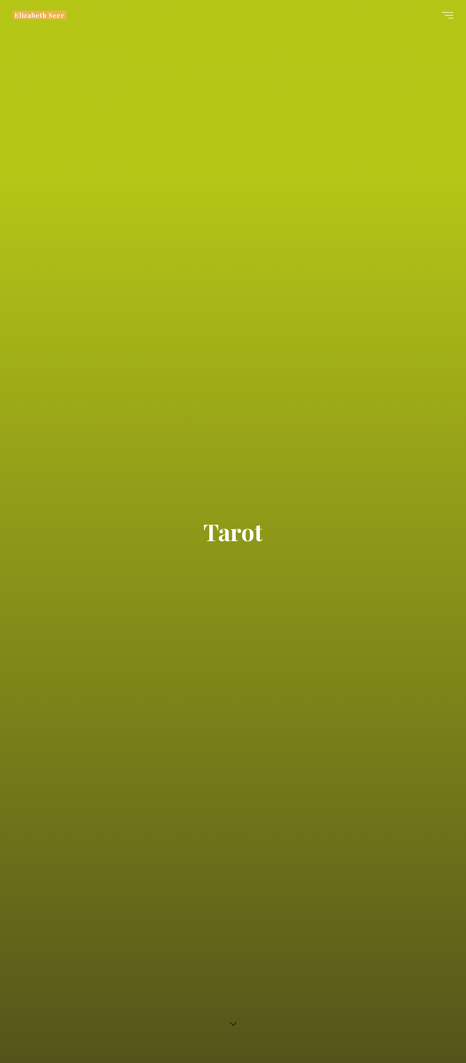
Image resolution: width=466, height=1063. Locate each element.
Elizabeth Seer (40, 14)
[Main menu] (447, 15)
